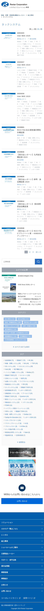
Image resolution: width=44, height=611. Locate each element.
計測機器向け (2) (25, 336)
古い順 (39, 29)
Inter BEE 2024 (23, 65)
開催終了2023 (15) (11, 396)
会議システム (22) (11, 381)
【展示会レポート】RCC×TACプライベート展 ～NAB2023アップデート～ (29, 233)
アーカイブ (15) (28, 393)
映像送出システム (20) (12, 384)
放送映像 (32, 115)
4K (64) (31, 360)
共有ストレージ (26, 167)
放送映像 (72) (9, 360)
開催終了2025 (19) (27, 387)
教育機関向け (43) (10, 329)
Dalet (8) (27, 432)
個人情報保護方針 (7, 605)
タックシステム (32, 53)
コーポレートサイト (9, 598)
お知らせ (4, 585)
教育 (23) (24, 378)
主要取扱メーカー (7, 554)
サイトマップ (20, 605)
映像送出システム (35, 79)
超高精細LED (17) (10, 390)
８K (23, 53)
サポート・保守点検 (8, 560)
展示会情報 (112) (23, 319)
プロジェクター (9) (11, 426)
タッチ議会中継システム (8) (14, 429)
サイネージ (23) (25, 375)
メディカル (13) (28, 402)
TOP (18, 101)
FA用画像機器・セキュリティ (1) (15, 340)
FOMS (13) (8, 405)
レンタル (4, 535)
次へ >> (38, 252)
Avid (31, 41)
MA (26, 41)
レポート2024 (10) (30, 417)
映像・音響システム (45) (13, 363)
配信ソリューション (28, 51)
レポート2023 (35, 169)
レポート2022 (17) (25, 390)
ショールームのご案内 (9, 547)
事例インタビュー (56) (12, 326)
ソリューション (7, 522)
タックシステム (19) (11, 387)
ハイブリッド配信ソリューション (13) (17, 408)
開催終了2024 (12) (21, 411)
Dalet (35, 84)
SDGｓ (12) (9, 411)
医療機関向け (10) (10, 336)
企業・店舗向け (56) (29, 326)
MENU (39, 5)
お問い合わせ (22, 501)
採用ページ (28, 598)
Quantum (31, 72)
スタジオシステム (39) (26, 366)
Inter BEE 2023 (23, 96)
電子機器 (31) (18, 369)
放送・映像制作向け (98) (13, 322)
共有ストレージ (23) (11, 378)
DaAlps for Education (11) (13, 417)
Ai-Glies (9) (23, 426)
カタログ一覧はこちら (9, 529)
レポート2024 (21, 70)
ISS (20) (25, 384)
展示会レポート (21, 39)
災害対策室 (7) (20, 435)
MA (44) (26, 363)
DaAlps (27, 46)
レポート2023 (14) (30, 399)
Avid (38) (8, 369)
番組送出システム (24, 140)
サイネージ (26, 77)
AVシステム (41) (10, 366)
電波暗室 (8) (9, 435)
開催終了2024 (33, 70)
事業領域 (4, 572)
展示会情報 (33, 39)
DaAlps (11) (27, 414)
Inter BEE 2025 (23, 36)
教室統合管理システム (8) (13, 432)
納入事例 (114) (9, 319)
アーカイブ (37, 82)
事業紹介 (4, 578)
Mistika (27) (30, 372)
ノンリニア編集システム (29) (14, 372)
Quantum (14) (24, 396)
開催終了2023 (25, 120)
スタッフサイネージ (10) (13, 420)
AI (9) (26, 423)
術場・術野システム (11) (13, 414)
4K (37, 41)
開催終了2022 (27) (11, 375)
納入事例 (4, 541)
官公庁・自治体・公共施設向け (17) (16, 333)
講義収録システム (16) (12, 393)
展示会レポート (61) (30, 322)
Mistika (19, 41)
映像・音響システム (28, 48)
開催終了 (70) (21, 360)
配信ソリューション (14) (13, 399)
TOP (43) (35, 363)
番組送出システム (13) (12, 402)
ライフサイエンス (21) (27, 381)
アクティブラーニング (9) (13, 423)
